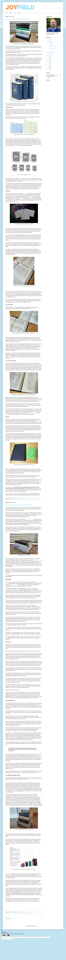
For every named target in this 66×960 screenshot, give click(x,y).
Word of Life (35, 499)
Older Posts (39, 916)
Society (27, 499)
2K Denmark (32, 412)
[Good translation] (3, 935)
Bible (10, 499)
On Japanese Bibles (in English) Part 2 (19, 19)
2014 (49, 64)
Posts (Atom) (13, 918)
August (50, 42)
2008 (49, 69)
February (50, 52)
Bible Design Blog (29, 519)
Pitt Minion (25, 193)
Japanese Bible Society (33, 779)
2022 (49, 54)
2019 (49, 59)
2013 (49, 66)
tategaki (32, 308)
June (50, 43)
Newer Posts (8, 916)
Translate (54, 76)
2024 (49, 40)
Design (12, 913)
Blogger (38, 925)
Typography (31, 499)
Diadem (21, 198)
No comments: (20, 911)
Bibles (12, 499)
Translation (28, 913)
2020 (49, 58)
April (50, 51)
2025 (49, 39)
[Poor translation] (8, 935)
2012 (49, 67)
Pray (15, 12)
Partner (19, 12)
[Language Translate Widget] (53, 75)
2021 (49, 56)
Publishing (23, 499)
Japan (14, 499)
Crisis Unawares (14, 584)
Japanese (17, 499)
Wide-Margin (30, 197)
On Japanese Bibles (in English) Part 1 (19, 505)
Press (21, 499)
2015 (49, 63)
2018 (49, 61)
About (10, 12)
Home (5, 12)
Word (32, 913)
